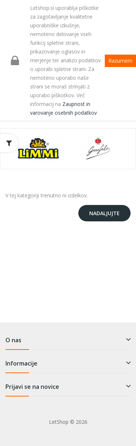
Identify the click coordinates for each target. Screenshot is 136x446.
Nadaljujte (104, 213)
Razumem (120, 60)
